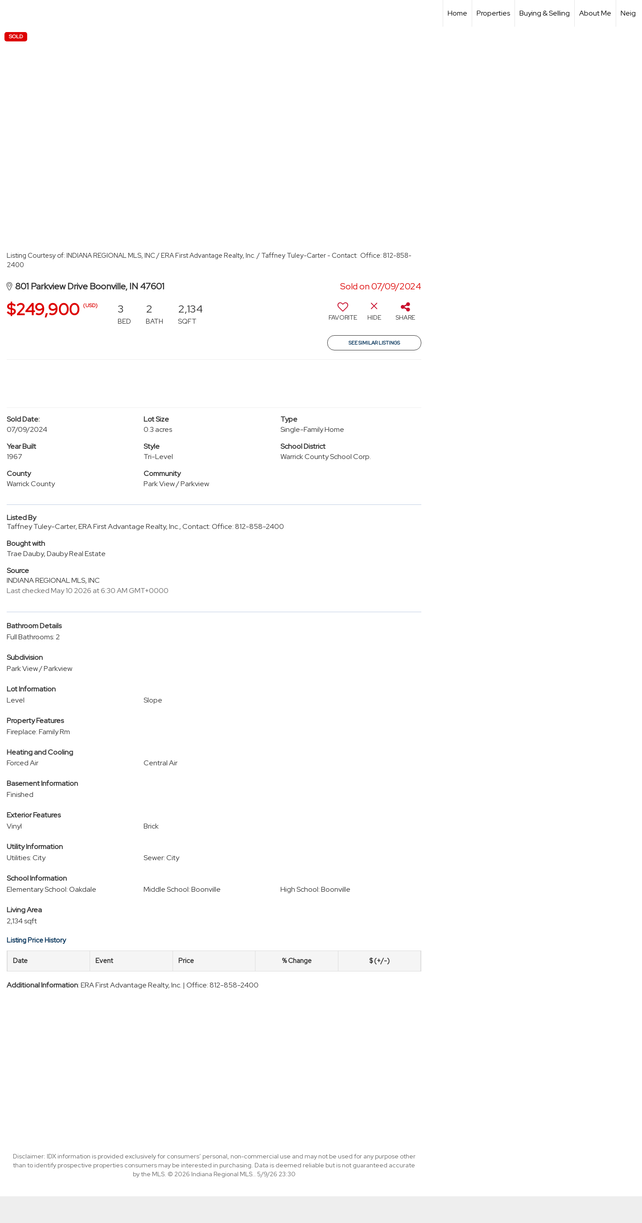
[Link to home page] (11, 13)
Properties (493, 13)
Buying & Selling (544, 13)
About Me (595, 13)
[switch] (342, 314)
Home (457, 13)
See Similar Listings (374, 343)
